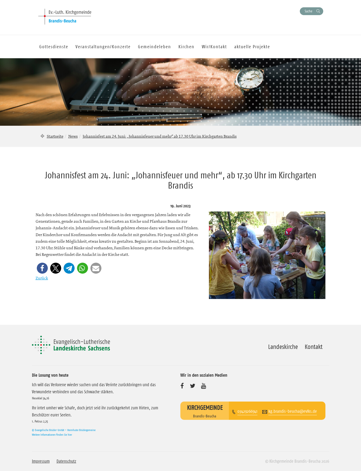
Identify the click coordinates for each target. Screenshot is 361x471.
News (73, 136)
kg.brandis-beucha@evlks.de (292, 411)
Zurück (42, 278)
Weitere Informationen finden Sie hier (52, 434)
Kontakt (313, 347)
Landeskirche (283, 347)
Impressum (41, 461)
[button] (42, 268)
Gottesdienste (53, 46)
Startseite (55, 136)
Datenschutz (66, 461)
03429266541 (247, 411)
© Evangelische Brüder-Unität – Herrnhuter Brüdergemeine (64, 430)
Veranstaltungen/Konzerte (103, 46)
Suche (308, 11)
